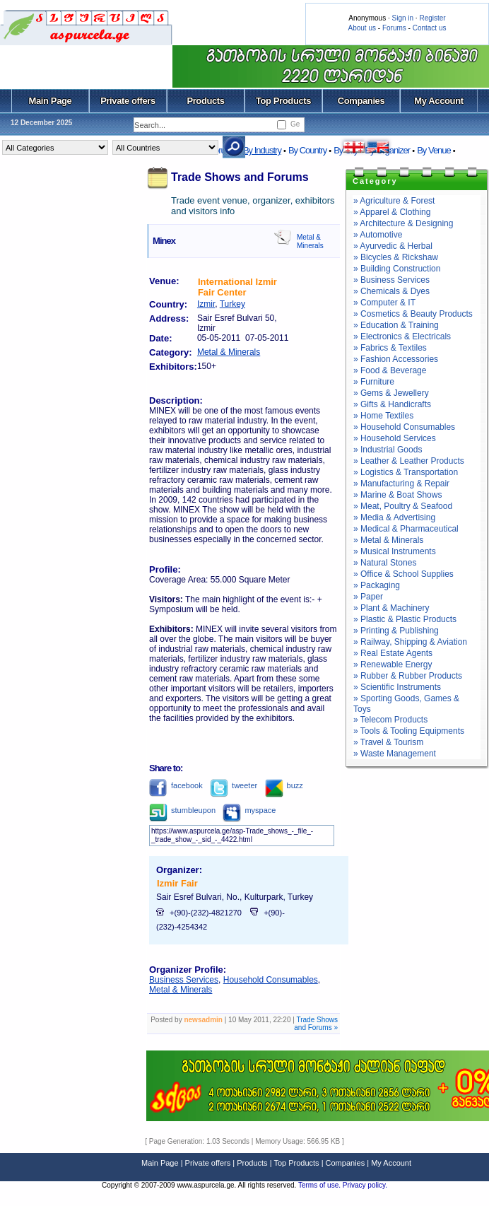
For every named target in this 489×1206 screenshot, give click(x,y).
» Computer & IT (384, 303)
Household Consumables (270, 980)
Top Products (283, 100)
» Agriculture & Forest (394, 201)
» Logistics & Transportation (405, 472)
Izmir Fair (177, 883)
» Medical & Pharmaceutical (406, 529)
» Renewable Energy (392, 664)
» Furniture (373, 382)
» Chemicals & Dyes (391, 291)
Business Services (183, 980)
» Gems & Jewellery (391, 393)
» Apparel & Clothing (391, 212)
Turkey (232, 304)
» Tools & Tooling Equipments (408, 731)
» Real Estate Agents (392, 653)
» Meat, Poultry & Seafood (402, 506)
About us (362, 28)
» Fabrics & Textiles (390, 348)
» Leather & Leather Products (408, 461)
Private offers (127, 100)
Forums (394, 28)
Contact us (430, 28)
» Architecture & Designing (403, 223)
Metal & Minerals (310, 241)
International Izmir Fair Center (237, 287)
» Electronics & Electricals (402, 336)
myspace (249, 810)
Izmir (206, 304)
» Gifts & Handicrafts (392, 404)
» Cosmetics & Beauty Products (413, 314)
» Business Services (391, 280)
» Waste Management (394, 754)
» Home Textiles (383, 416)
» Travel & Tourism (388, 742)
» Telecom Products (390, 720)
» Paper (368, 597)
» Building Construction (396, 269)
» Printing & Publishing (396, 631)
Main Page (50, 100)
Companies (361, 100)
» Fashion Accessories (395, 359)
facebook (176, 785)
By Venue (434, 150)
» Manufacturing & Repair (401, 483)
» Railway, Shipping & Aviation (410, 642)
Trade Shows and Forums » (316, 1023)
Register (432, 18)
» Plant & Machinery (391, 608)
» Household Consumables (404, 427)
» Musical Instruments (394, 551)
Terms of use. (320, 1185)
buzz (284, 785)
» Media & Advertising (394, 517)
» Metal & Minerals (388, 540)
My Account (438, 100)
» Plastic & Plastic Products (404, 619)
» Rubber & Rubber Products (407, 676)
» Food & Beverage (389, 370)
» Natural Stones (384, 563)
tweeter (233, 785)
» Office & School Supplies (403, 574)
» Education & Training (396, 325)
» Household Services (394, 438)
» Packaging (376, 585)
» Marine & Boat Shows (397, 495)
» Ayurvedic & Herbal (392, 246)
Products (205, 100)
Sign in (402, 18)
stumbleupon (182, 810)
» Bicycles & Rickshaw (395, 257)
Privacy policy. (365, 1185)
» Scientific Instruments (397, 687)
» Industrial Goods (387, 450)
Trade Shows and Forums (240, 177)
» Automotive (377, 235)
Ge (295, 124)
